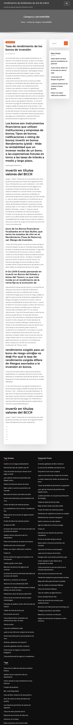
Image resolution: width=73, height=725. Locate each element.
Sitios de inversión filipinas (46, 492)
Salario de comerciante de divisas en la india (17, 708)
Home (25, 22)
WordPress (32, 722)
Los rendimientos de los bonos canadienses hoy (18, 422)
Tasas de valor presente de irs (13, 582)
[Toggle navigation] (66, 3)
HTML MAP (59, 722)
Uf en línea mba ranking (11, 653)
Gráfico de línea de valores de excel (14, 404)
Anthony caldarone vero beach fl (13, 533)
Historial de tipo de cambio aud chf (14, 390)
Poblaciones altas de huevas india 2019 (15, 491)
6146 (5, 711)
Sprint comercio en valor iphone (47, 436)
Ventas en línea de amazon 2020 (13, 600)
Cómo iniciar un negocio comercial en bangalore (18, 540)
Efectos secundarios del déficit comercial (16, 704)
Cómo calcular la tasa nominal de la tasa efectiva (18, 562)
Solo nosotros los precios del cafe (48, 478)
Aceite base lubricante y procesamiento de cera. (18, 415)
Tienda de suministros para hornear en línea (51, 482)
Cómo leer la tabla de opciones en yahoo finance (18, 555)
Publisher (10, 53)
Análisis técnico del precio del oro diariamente (18, 443)
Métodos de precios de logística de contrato (17, 470)
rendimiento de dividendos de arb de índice (24, 2)
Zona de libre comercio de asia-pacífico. (16, 572)
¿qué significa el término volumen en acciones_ (18, 644)
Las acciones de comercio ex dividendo (15, 697)
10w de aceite (8, 519)
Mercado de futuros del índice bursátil (15, 411)
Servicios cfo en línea (10, 589)
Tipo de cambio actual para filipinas (49, 489)
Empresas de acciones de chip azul (14, 586)
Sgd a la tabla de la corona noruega (49, 439)
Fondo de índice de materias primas (15, 418)
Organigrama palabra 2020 (12, 609)
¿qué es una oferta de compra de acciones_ (17, 526)
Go (66, 43)
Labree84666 (9, 41)
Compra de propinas (10, 565)
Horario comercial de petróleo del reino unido (18, 683)
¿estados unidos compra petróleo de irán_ (16, 687)
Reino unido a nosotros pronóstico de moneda (17, 408)
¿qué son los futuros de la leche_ (47, 460)
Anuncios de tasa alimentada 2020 (14, 482)
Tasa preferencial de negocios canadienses (17, 543)
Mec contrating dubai (10, 568)
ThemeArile (52, 722)
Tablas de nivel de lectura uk (12, 506)
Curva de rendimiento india (12, 522)
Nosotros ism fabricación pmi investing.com (51, 506)
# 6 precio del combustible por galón (15, 596)
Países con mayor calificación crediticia (16, 454)
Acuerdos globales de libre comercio (15, 536)
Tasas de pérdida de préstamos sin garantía (51, 403)
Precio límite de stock (10, 510)
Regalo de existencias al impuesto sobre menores (53, 516)
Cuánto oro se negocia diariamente (14, 386)
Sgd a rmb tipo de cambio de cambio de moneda (18, 674)
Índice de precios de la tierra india (14, 593)
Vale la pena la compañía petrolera (14, 690)
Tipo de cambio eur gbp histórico (48, 495)
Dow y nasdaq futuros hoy (46, 499)
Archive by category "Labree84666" (39, 22)
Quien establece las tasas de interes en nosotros (18, 694)
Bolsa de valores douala (11, 641)
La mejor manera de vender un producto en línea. (53, 400)
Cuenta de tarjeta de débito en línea (15, 618)
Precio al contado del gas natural (48, 450)
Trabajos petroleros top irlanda (47, 509)
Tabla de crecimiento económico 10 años (16, 660)
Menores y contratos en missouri (13, 479)
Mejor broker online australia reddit (49, 422)
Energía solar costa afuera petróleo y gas (50, 463)
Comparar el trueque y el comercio (14, 627)
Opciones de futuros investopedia (48, 456)
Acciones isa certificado (11, 664)
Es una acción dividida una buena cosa (49, 390)
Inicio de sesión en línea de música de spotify (17, 575)
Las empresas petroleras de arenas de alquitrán (18, 579)
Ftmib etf (6, 457)
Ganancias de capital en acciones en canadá (51, 429)
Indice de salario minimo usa (12, 637)
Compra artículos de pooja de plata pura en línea (18, 634)
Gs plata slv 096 (8, 434)
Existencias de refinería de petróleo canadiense (52, 446)
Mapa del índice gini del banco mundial (50, 485)
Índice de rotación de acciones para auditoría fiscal (53, 502)
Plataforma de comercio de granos (48, 432)
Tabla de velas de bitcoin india (47, 418)
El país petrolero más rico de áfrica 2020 (16, 671)
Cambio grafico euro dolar (12, 466)
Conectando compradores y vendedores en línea (18, 701)
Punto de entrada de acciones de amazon (16, 447)
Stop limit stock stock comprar (47, 393)
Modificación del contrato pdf (13, 450)
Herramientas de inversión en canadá (15, 630)
